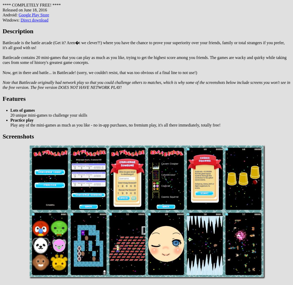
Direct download (34, 20)
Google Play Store (34, 15)
